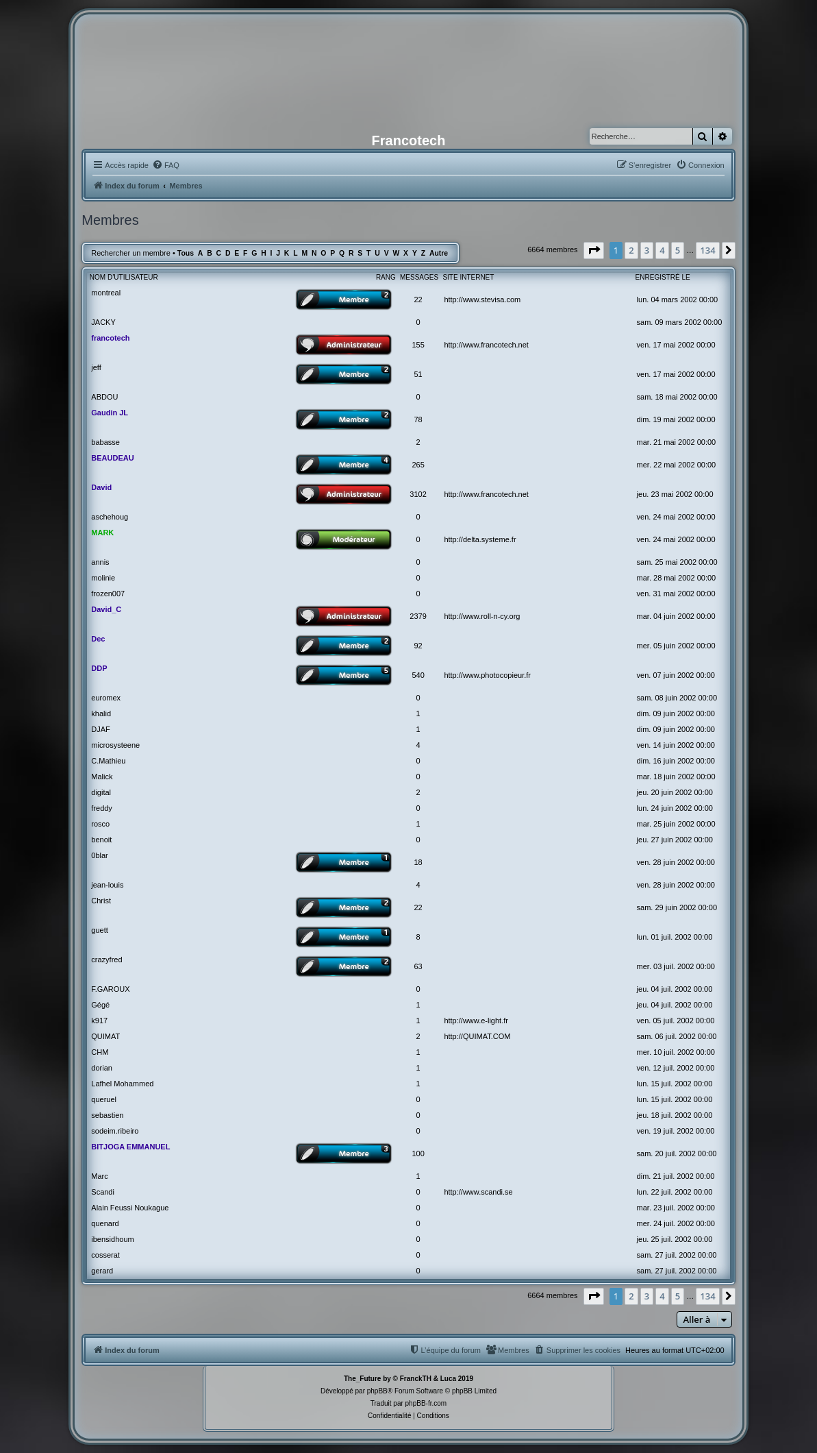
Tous (185, 253)
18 (418, 862)
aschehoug (109, 517)
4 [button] (661, 250)
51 (418, 374)
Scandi (102, 1192)
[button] (593, 250)
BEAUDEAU (112, 458)
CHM (99, 1052)
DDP (99, 668)
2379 (418, 616)
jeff (96, 367)
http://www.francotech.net (486, 345)
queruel (103, 1099)
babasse (105, 442)
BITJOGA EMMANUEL (130, 1147)
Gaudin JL (109, 412)
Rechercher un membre (131, 253)
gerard (102, 1271)
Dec (98, 639)
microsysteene (115, 745)
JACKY (103, 322)
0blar (99, 855)
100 (418, 1153)
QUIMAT (105, 1036)
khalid (101, 713)
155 (418, 345)
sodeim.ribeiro (114, 1131)
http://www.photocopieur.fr (487, 675)
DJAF (100, 729)
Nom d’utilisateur (124, 277)
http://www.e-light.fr (476, 1020)
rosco (100, 824)
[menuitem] (165, 165)
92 (418, 646)
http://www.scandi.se (478, 1192)
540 (418, 675)
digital (101, 792)
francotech (110, 338)
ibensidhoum (112, 1239)
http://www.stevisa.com (482, 299)
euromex (106, 698)
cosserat (105, 1255)
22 (418, 299)
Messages (419, 277)
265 (418, 465)
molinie (103, 578)
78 (418, 419)
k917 (99, 1020)
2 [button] (631, 250)
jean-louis (107, 885)
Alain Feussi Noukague (129, 1208)
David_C (106, 609)
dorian (101, 1068)
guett (99, 930)
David (101, 487)
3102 (418, 494)
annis (100, 562)
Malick (101, 776)
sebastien (107, 1115)
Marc (99, 1176)
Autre (438, 253)
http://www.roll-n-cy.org (482, 616)
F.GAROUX (110, 989)
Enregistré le (663, 277)
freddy (101, 808)
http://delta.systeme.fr (480, 539)
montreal (106, 293)
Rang (386, 277)
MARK (102, 532)
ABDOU (104, 397)
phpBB (377, 1391)
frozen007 (108, 593)
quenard (104, 1223)
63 (418, 966)
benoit (101, 839)
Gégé (100, 1005)
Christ (101, 900)
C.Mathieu (108, 761)
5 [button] (677, 250)
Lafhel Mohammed (122, 1083)
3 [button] (646, 250)
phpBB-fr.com (426, 1403)
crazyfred (106, 959)
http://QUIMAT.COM (477, 1036)
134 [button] (707, 250)
